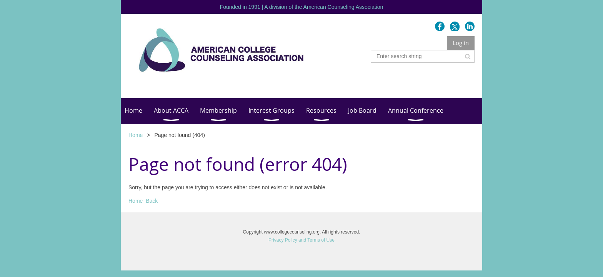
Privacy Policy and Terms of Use (301, 240)
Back (152, 201)
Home (135, 135)
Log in (461, 43)
